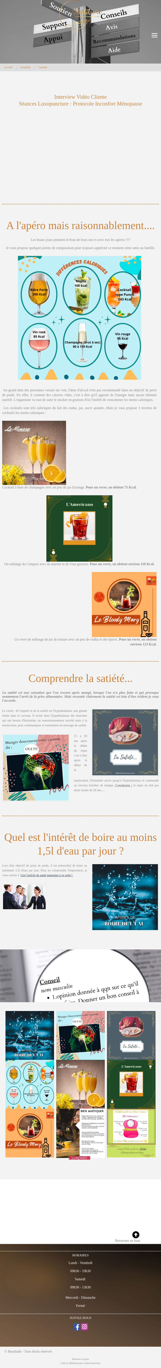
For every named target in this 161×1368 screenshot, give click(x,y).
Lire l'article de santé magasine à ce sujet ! (47, 875)
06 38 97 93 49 (13, 1226)
